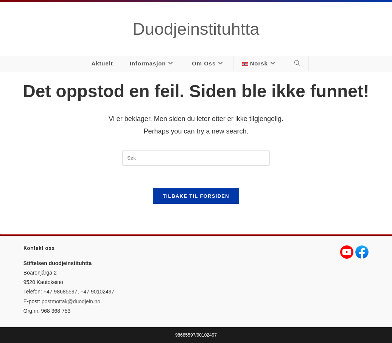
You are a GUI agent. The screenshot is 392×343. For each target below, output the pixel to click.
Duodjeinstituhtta (195, 29)
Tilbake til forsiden (196, 196)
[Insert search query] (196, 158)
